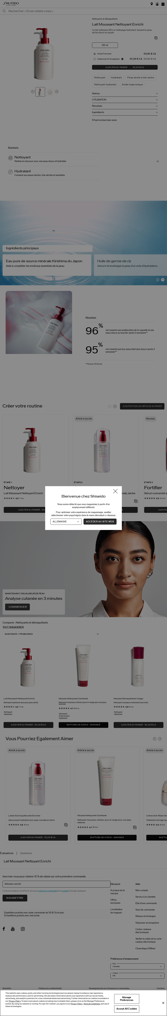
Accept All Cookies (126, 1009)
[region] (83, 1003)
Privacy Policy (15, 1001)
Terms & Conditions (91, 1004)
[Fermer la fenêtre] (115, 491)
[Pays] (66, 521)
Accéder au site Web (100, 521)
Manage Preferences (126, 998)
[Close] (163, 1003)
